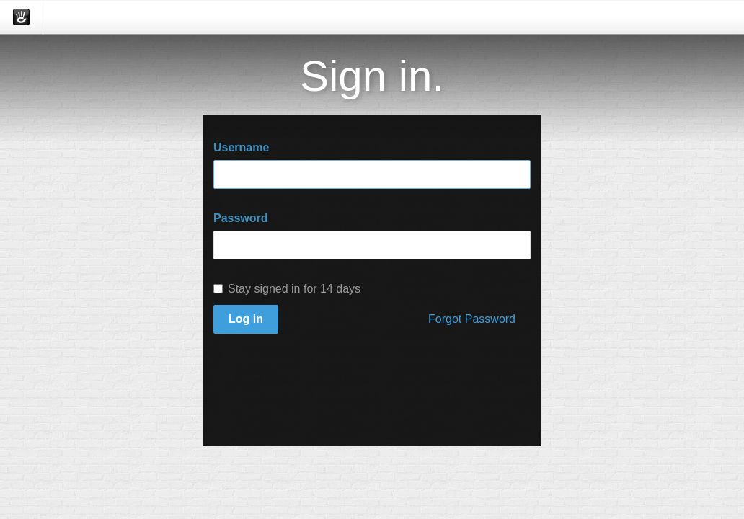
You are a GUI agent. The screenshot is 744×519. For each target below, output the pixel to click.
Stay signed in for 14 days (286, 289)
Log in (246, 319)
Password (240, 218)
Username (241, 147)
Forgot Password (471, 319)
